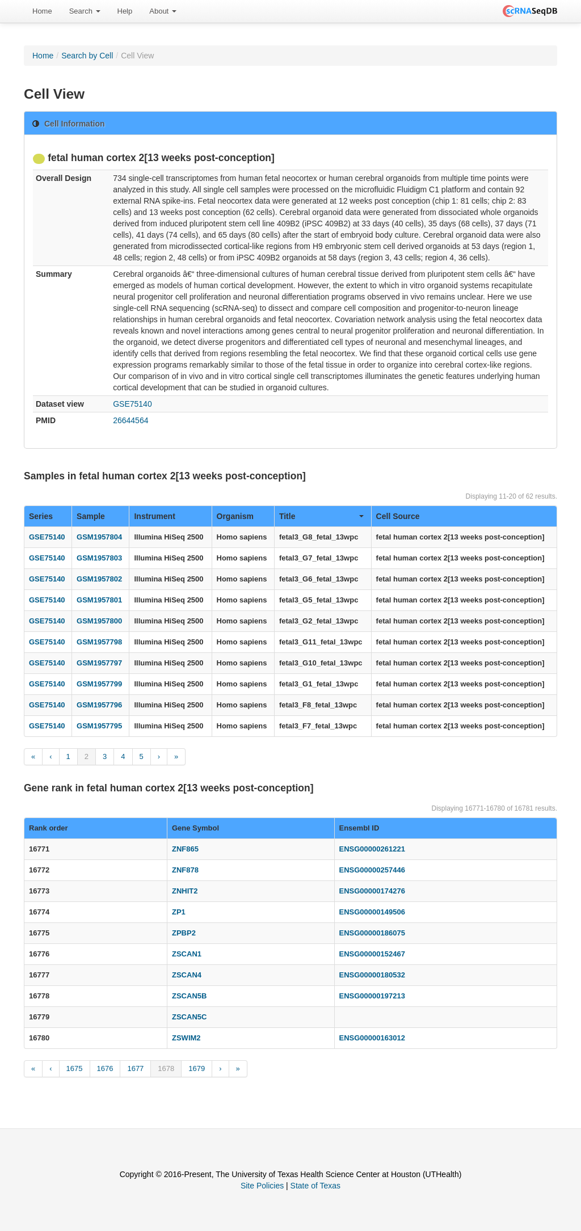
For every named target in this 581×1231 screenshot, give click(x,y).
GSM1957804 (99, 537)
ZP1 (179, 912)
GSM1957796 (99, 705)
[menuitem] (42, 11)
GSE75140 (132, 403)
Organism (235, 516)
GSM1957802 (99, 579)
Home (42, 11)
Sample (91, 516)
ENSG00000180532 (372, 975)
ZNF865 (185, 849)
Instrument (154, 516)
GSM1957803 (99, 558)
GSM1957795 (99, 726)
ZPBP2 (184, 933)
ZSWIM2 (186, 1038)
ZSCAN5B (189, 996)
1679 (196, 1068)
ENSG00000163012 (372, 1038)
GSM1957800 (99, 621)
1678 (166, 1068)
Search (84, 11)
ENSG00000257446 (372, 870)
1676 (105, 1068)
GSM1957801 (99, 600)
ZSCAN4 (186, 975)
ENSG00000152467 (372, 954)
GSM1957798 (99, 642)
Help (125, 11)
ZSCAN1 (186, 954)
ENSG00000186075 (372, 933)
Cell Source (398, 516)
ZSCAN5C (189, 1017)
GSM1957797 (99, 663)
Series (41, 516)
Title (321, 516)
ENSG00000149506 (372, 912)
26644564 (130, 420)
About (162, 11)
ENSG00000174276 (372, 891)
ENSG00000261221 (372, 849)
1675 (74, 1068)
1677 (135, 1068)
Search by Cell (87, 55)
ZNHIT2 (185, 891)
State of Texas (315, 1185)
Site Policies (262, 1185)
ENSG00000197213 (372, 996)
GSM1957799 (99, 684)
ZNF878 (185, 870)
